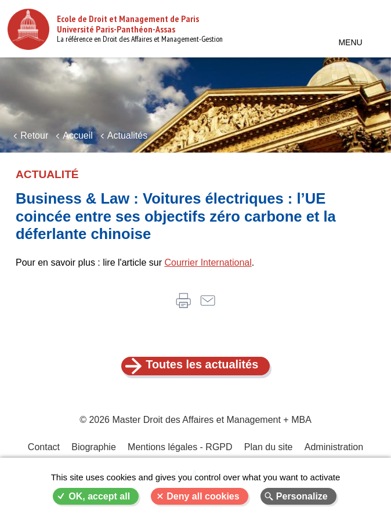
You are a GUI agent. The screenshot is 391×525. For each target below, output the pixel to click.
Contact (44, 448)
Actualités (127, 135)
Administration (333, 448)
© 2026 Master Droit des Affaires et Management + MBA (195, 420)
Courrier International (207, 262)
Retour (34, 135)
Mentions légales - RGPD (180, 448)
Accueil (78, 135)
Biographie (94, 448)
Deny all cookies (202, 496)
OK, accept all (99, 496)
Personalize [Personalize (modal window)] (302, 496)
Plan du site (268, 448)
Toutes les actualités (202, 365)
